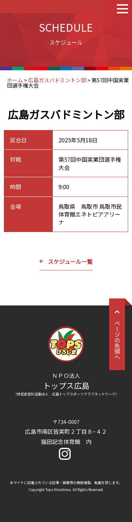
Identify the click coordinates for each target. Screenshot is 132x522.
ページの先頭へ (117, 334)
